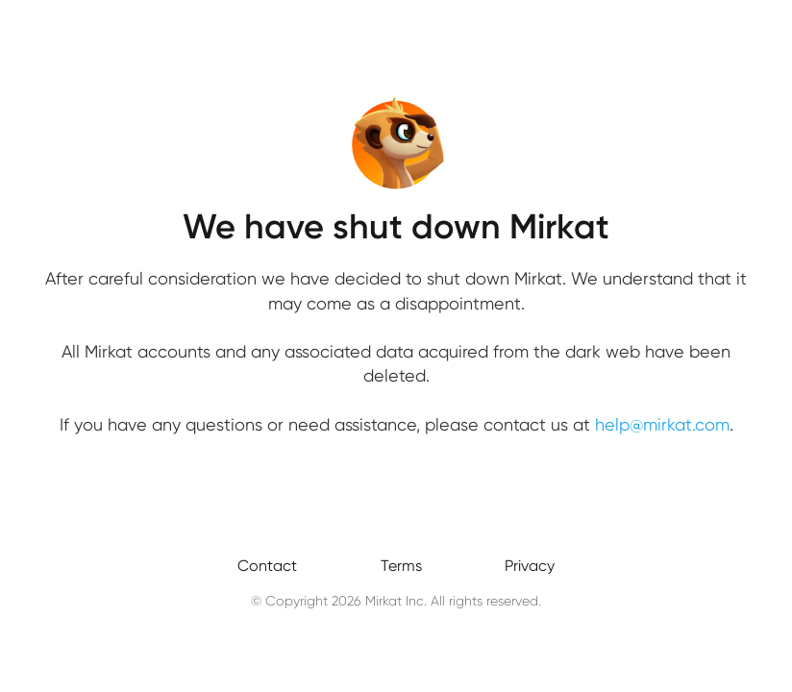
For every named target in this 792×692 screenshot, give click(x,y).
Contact (267, 565)
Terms (401, 565)
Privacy (530, 565)
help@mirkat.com (662, 424)
